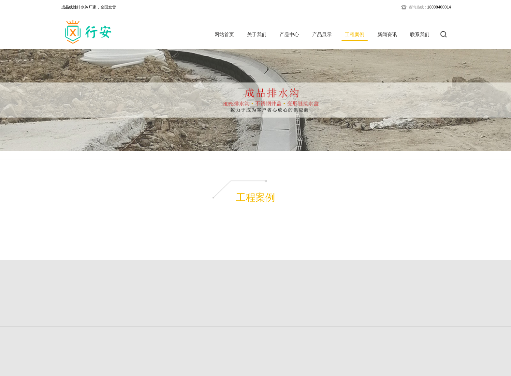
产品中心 (287, 34)
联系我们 (417, 34)
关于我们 (254, 34)
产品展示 (319, 34)
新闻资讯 (385, 34)
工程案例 (352, 34)
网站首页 (222, 34)
